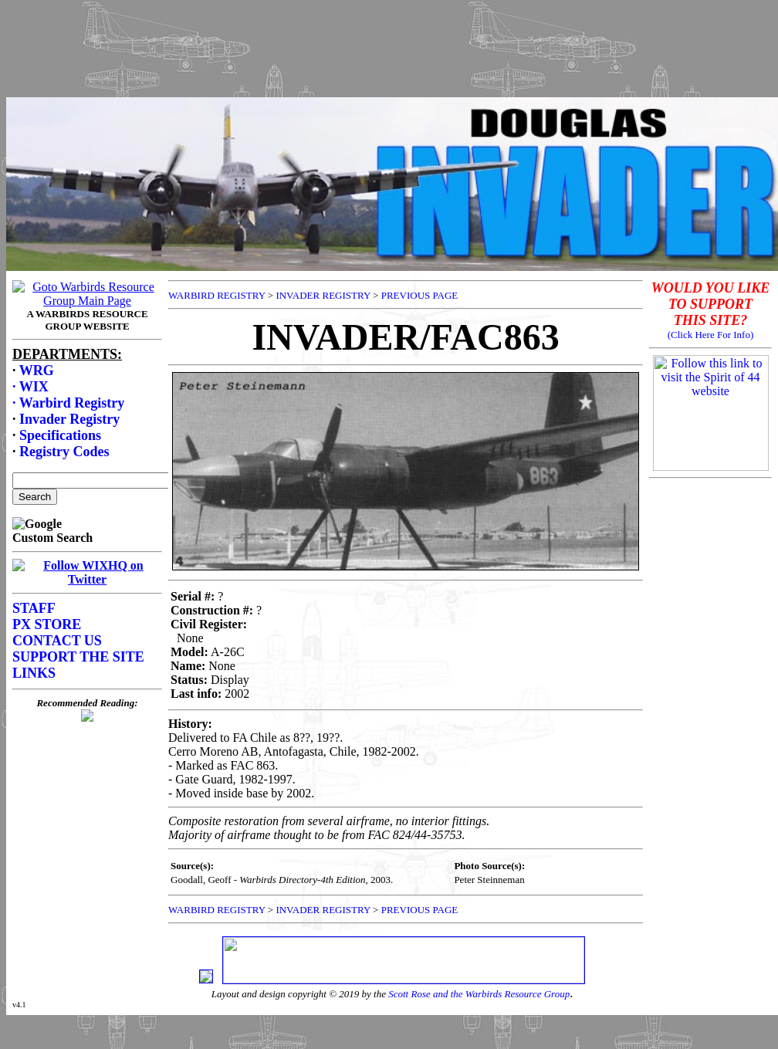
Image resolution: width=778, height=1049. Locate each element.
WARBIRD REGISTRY (217, 295)
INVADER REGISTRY (323, 295)
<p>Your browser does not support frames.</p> (392, 64)
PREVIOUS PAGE (419, 295)
